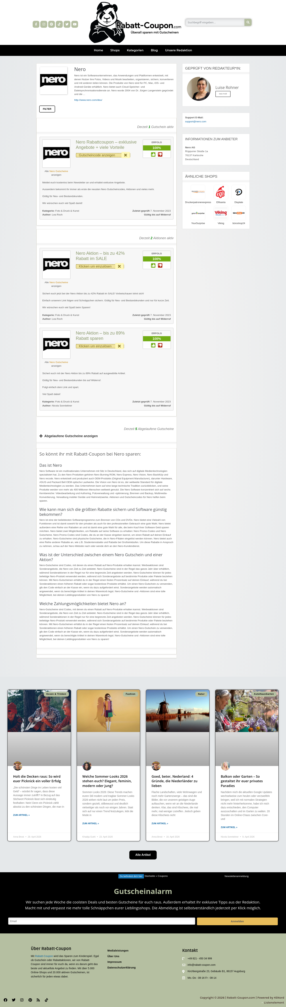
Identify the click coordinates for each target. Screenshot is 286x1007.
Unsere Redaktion (178, 50)
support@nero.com (195, 121)
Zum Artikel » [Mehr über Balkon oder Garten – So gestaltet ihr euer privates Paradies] (229, 827)
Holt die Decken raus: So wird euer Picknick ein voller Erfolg (37, 778)
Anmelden (237, 921)
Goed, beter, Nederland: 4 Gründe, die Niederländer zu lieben (174, 781)
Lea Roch (52, 214)
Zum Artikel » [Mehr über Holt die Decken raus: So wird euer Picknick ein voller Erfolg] (21, 815)
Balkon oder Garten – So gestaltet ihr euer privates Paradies (242, 781)
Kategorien (135, 50)
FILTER (47, 109)
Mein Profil (223, 94)
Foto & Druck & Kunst (67, 210)
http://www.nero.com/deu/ (88, 100)
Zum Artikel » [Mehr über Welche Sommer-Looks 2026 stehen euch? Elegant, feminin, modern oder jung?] (90, 823)
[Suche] (248, 22)
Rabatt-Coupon (44, 956)
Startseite (149, 876)
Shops (115, 50)
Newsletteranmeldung (236, 876)
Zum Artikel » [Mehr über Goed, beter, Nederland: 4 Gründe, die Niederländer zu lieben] (160, 823)
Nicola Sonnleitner (57, 405)
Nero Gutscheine (58, 171)
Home (98, 50)
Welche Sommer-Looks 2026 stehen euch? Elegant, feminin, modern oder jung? (107, 781)
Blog (154, 50)
